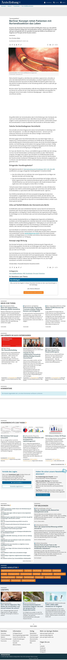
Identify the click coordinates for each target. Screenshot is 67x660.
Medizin (3, 638)
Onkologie (19, 578)
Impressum (16, 641)
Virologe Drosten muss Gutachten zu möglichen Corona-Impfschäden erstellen (15, 545)
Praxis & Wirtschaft (6, 639)
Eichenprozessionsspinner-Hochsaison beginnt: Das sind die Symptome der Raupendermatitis (33, 607)
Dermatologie (47, 571)
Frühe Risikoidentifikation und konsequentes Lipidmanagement (33, 440)
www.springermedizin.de (47, 634)
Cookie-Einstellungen (18, 639)
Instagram (43, 652)
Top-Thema (28, 571)
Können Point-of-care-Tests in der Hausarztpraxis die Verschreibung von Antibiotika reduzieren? (47, 547)
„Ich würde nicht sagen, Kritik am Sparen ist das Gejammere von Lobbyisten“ (16, 514)
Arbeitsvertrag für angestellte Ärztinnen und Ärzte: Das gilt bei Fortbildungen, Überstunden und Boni (16, 518)
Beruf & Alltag (37, 571)
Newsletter (33, 641)
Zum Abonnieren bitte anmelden (33, 293)
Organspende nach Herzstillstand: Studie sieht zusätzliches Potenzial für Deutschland (16, 541)
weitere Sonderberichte (58, 465)
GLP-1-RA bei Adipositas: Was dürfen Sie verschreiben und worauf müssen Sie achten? (10, 607)
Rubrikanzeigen (34, 638)
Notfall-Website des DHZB (32, 234)
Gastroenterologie (26, 574)
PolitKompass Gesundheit (52, 578)
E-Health (4, 574)
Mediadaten (33, 634)
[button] (62, 3)
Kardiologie (29, 274)
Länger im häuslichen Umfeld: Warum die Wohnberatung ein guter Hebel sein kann (16, 510)
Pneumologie (39, 578)
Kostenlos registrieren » (16, 487)
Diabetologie (56, 571)
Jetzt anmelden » (17, 483)
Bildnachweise (17, 645)
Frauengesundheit (14, 574)
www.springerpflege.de (46, 636)
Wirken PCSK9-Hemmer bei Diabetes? (54, 309)
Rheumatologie (16, 581)
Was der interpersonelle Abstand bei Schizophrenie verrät (15, 524)
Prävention (42, 274)
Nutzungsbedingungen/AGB (20, 636)
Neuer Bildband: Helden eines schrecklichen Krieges (14, 553)
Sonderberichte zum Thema (13, 423)
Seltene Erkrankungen (28, 581)
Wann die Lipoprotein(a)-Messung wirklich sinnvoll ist (10, 309)
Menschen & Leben (59, 574)
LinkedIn (42, 647)
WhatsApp (43, 650)
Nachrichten (5, 506)
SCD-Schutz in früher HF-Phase (55, 436)
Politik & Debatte (5, 636)
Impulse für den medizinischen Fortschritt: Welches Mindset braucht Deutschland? (32, 355)
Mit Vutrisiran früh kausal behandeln (9, 437)
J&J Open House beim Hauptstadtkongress (52, 351)
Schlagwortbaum (17, 634)
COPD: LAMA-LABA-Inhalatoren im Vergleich (53, 606)
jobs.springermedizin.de (46, 638)
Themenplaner (34, 636)
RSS (31, 643)
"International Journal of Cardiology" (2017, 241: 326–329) (39, 170)
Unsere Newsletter (9, 568)
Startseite (3, 634)
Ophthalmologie (28, 578)
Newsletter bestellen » (43, 495)
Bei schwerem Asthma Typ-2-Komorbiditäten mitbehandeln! (16, 559)
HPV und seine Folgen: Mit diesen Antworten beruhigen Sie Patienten (16, 549)
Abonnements (34, 639)
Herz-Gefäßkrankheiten (15, 274)
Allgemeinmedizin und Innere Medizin (12, 571)
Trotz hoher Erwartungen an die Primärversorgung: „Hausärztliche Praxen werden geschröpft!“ (14, 528)
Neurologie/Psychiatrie (8, 578)
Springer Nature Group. (32, 657)
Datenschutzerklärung (19, 638)
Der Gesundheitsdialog (9, 351)
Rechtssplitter (5, 581)
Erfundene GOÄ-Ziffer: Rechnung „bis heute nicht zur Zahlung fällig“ (16, 536)
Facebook (42, 648)
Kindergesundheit (47, 574)
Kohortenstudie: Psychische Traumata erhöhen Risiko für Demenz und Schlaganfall (33, 309)
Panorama (4, 641)
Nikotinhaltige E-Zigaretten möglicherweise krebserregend (15, 556)
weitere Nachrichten (28, 561)
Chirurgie (35, 274)
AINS (24, 274)
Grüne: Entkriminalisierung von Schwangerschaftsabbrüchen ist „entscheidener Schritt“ (16, 532)
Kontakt (15, 643)
